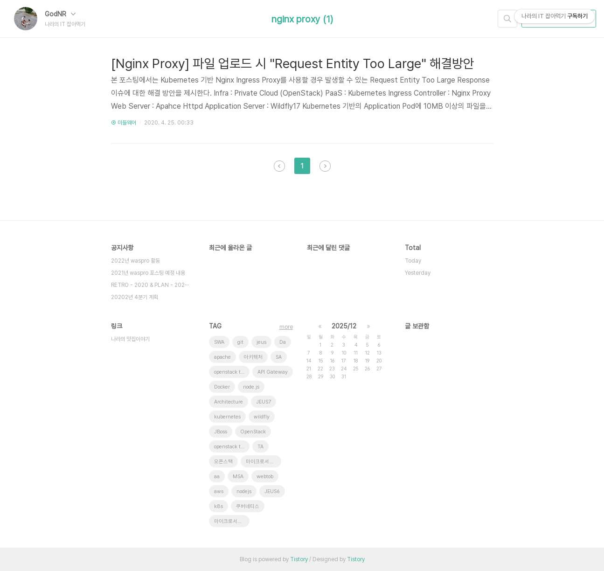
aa (217, 477)
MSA (238, 477)
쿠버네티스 (247, 506)
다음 (325, 166)
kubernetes (227, 417)
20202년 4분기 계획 (134, 297)
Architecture (228, 402)
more (286, 327)
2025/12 (344, 326)
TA (260, 447)
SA (279, 357)
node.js (251, 387)
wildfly (262, 417)
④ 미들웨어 (123, 122)
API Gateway (272, 372)
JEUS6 (272, 491)
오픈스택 (223, 462)
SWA (219, 342)
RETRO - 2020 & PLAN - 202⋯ (150, 285)
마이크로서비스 (262, 462)
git (240, 342)
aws (218, 491)
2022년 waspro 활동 (135, 261)
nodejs (243, 491)
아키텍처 (253, 357)
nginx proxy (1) (302, 19)
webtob (265, 477)
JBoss (220, 432)
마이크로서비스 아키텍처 (232, 521)
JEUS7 (263, 402)
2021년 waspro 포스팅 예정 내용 (148, 273)
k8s (218, 506)
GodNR (60, 14)
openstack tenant (232, 372)
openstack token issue (232, 447)
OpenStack (253, 432)
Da (282, 342)
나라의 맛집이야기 (130, 339)
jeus (261, 342)
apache (222, 357)
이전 (279, 166)
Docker (222, 387)
